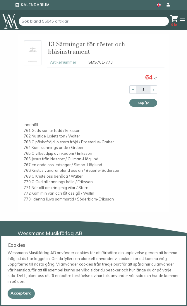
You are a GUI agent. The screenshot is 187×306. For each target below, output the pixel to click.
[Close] (21, 293)
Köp (143, 103)
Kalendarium (35, 4)
